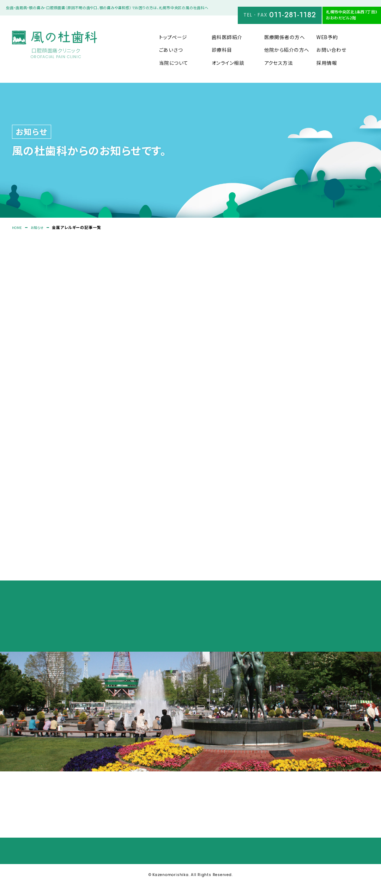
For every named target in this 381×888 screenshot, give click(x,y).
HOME (18, 228)
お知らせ (41, 228)
